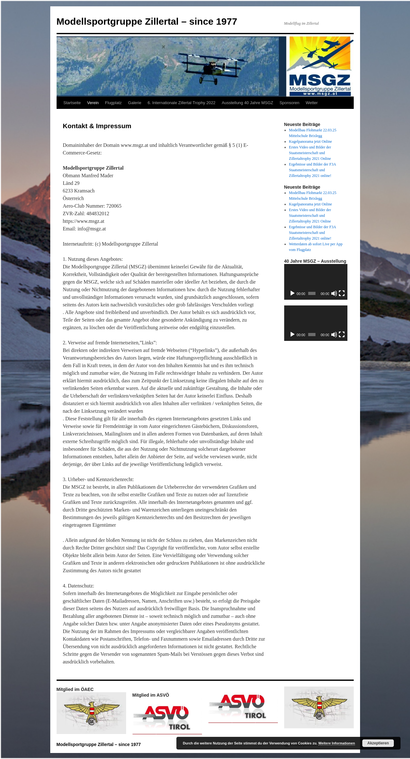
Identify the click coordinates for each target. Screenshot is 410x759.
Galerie (134, 102)
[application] (315, 282)
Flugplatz (113, 102)
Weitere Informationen (336, 743)
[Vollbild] (342, 293)
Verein (93, 102)
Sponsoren (289, 102)
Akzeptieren (378, 743)
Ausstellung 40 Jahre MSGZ (247, 102)
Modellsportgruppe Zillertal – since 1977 (147, 21)
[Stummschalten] (334, 293)
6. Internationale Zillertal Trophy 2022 (182, 102)
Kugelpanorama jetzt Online (310, 141)
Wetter (312, 102)
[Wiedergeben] (292, 293)
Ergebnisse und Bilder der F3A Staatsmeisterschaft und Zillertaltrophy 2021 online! (312, 170)
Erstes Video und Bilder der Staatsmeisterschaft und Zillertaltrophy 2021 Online (310, 153)
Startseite (72, 102)
